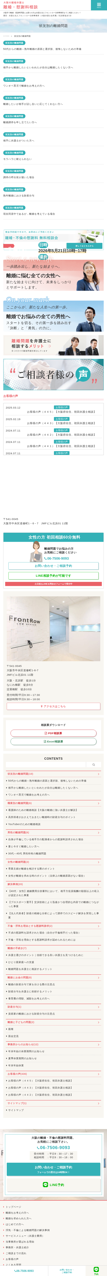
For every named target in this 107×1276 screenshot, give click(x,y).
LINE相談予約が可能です (53, 575)
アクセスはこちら (53, 706)
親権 (10, 1029)
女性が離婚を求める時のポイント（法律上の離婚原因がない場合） (47, 875)
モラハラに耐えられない (17, 159)
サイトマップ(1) (17, 1103)
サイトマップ (16, 1110)
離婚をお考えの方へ (17, 1212)
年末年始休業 (16, 1065)
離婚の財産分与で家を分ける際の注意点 (31, 984)
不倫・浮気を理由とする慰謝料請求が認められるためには (42, 939)
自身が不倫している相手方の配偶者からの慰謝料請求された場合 (45, 839)
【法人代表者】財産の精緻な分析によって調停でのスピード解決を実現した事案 (53, 915)
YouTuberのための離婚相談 (24, 824)
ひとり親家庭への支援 (21, 962)
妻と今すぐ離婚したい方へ (23, 846)
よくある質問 (13, 1264)
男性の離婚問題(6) (18, 832)
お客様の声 (12, 1259)
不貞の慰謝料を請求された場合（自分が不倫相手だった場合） (44, 932)
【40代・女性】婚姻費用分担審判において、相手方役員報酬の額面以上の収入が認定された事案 (54, 893)
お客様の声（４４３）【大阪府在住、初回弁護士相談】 (61, 423)
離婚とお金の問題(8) (20, 977)
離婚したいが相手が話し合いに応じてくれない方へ (33, 104)
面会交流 (13, 1036)
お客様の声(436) (17, 1074)
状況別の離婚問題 (14, 43)
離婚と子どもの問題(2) (21, 1022)
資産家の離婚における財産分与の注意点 (31, 1013)
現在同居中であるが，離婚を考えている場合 (29, 213)
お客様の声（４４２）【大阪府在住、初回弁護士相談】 (61, 434)
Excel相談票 (53, 741)
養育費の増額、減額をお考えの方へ (29, 998)
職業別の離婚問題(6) (20, 803)
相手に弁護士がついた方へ (18, 140)
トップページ (13, 1206)
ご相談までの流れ (16, 1253)
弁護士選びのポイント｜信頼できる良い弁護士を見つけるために (45, 955)
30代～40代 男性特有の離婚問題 (27, 853)
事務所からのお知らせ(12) (23, 1044)
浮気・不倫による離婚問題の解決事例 (28, 1230)
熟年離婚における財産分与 (18, 195)
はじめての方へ (15, 1224)
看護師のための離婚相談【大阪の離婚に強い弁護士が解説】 (43, 810)
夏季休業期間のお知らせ (22, 1058)
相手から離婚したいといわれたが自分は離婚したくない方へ (38, 67)
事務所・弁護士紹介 (17, 1247)
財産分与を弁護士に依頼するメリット (30, 991)
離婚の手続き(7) (17, 948)
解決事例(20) (15, 884)
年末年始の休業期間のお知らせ (26, 1051)
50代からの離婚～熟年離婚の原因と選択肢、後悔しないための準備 (42, 49)
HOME (6, 36)
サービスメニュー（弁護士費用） (25, 1235)
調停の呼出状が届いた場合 (18, 177)
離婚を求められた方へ (19, 1218)
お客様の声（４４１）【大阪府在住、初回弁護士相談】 (61, 446)
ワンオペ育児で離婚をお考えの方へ (24, 85)
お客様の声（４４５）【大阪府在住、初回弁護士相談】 (61, 411)
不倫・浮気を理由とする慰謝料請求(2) (30, 926)
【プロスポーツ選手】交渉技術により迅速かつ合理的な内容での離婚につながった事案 (53, 904)
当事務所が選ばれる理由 (20, 1241)
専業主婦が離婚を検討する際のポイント (31, 868)
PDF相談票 (53, 733)
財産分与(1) (14, 1006)
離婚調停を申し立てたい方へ (20, 122)
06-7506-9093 (24, 1270)
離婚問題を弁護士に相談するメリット (30, 969)
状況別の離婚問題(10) (20, 773)
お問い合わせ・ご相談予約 (67, 1271)
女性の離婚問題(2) (18, 862)
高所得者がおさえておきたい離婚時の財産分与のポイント (42, 817)
